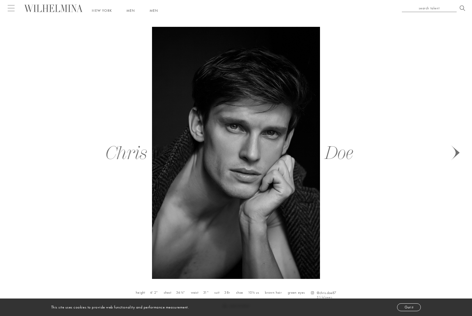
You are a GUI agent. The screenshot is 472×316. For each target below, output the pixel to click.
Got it (409, 307)
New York (102, 10)
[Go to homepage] (53, 8)
